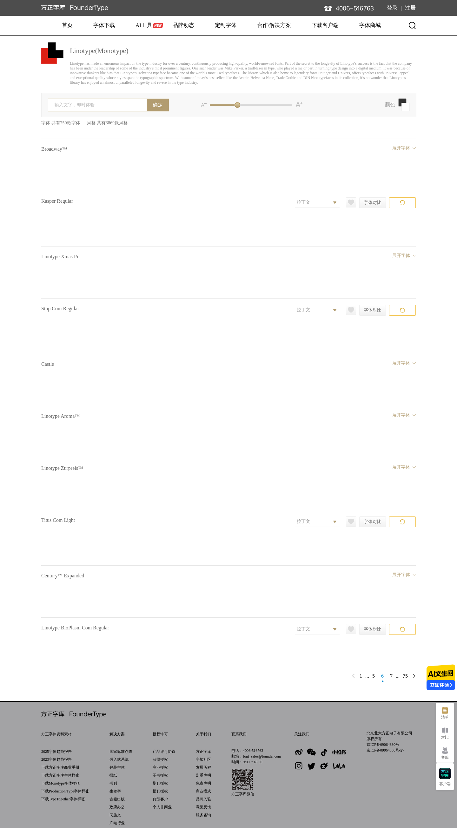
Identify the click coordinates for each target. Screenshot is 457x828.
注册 (410, 8)
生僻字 (115, 791)
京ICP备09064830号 (383, 744)
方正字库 (203, 751)
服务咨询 (203, 815)
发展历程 (203, 767)
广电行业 (117, 823)
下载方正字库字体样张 (60, 775)
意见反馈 (203, 807)
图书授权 (160, 775)
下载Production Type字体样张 (65, 791)
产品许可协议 (164, 751)
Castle (47, 364)
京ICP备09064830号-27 (385, 750)
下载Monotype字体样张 (60, 783)
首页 (67, 25)
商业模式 (203, 791)
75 (405, 676)
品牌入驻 (203, 799)
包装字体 (117, 767)
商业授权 (160, 767)
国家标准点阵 (120, 751)
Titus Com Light (58, 520)
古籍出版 (117, 799)
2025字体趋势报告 (56, 751)
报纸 (113, 775)
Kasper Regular (57, 201)
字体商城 (370, 25)
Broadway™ (54, 149)
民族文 (115, 815)
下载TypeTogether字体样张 (63, 799)
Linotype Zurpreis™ (62, 468)
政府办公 (117, 807)
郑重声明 (203, 775)
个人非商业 (162, 807)
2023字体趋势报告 (56, 759)
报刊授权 (160, 791)
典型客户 (160, 799)
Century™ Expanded (62, 575)
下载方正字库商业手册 (60, 767)
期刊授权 (160, 783)
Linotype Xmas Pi (59, 256)
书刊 (113, 783)
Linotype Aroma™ (60, 416)
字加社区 (203, 759)
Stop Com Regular (60, 308)
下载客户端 (325, 25)
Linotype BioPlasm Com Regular (75, 627)
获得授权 (160, 759)
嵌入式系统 (119, 759)
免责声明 (203, 783)
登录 (392, 8)
